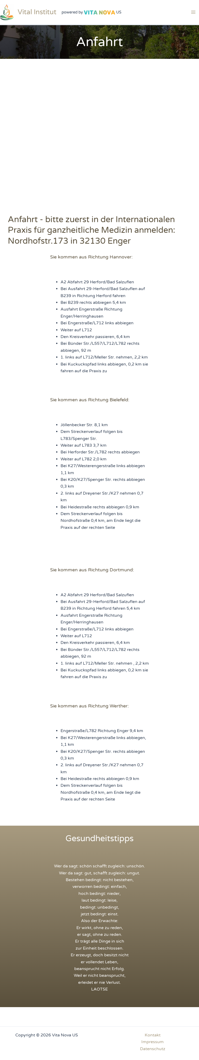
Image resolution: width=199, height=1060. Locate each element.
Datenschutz (152, 1048)
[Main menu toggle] (193, 12)
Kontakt (153, 1035)
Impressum (152, 1041)
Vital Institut (37, 12)
